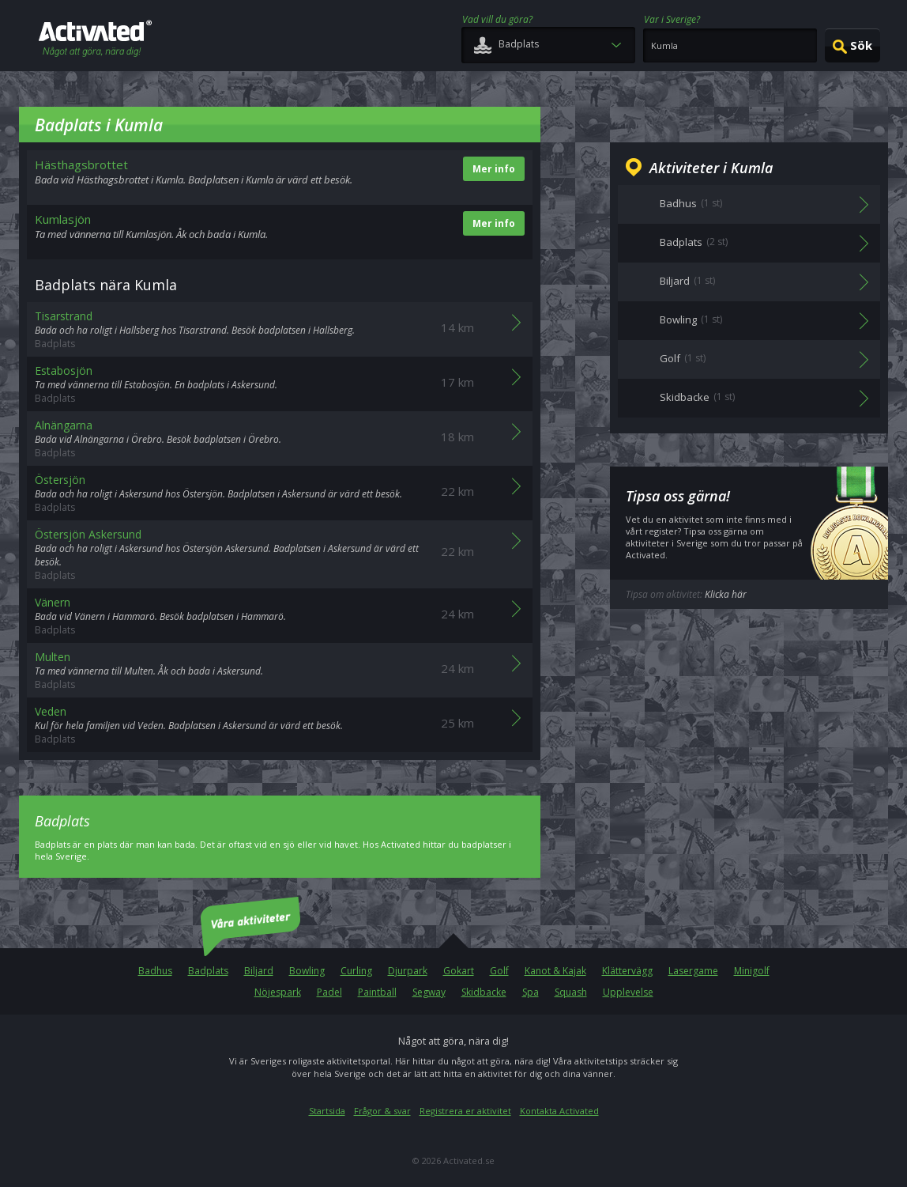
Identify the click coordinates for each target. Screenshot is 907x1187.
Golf (499, 970)
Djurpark (407, 970)
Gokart (458, 970)
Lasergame (693, 970)
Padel (329, 992)
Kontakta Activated (559, 1111)
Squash (571, 992)
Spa (530, 992)
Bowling (307, 970)
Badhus (155, 970)
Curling (356, 970)
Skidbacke (483, 992)
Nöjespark (277, 992)
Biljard (258, 970)
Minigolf (752, 970)
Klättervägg (627, 970)
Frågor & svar (382, 1111)
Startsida (327, 1111)
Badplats (208, 970)
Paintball (377, 992)
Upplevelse (628, 992)
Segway (429, 992)
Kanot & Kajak (555, 970)
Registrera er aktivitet (465, 1111)
